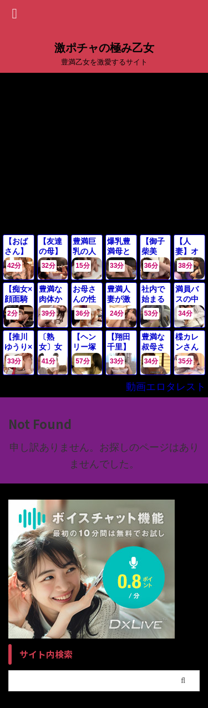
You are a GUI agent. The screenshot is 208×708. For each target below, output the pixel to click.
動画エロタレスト (166, 386)
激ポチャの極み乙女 (104, 48)
